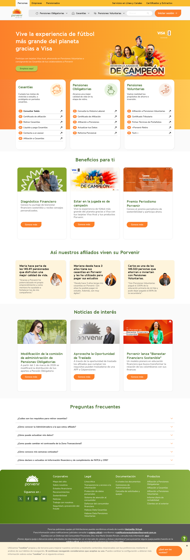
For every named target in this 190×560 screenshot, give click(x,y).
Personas (23, 3)
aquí (147, 535)
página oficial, (73, 541)
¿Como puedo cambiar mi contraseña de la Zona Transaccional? (50, 443)
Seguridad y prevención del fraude (66, 507)
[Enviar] (148, 13)
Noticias (57, 499)
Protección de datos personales (94, 492)
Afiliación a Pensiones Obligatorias (158, 483)
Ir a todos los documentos (128, 481)
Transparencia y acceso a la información (97, 486)
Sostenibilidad (60, 495)
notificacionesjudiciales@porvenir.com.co (136, 532)
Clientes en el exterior (158, 503)
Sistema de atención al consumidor (95, 499)
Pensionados (53, 3)
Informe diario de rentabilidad (155, 499)
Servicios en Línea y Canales (127, 3)
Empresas (37, 3)
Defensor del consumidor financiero (96, 505)
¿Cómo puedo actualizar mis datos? (35, 435)
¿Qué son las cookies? (165, 551)
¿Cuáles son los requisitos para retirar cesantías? (42, 418)
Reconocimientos (61, 492)
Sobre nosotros (60, 485)
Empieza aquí (26, 68)
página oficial (95, 532)
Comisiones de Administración (123, 486)
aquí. (121, 541)
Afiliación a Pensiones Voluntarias (158, 492)
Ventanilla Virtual (133, 529)
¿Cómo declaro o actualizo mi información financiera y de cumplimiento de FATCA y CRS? (63, 460)
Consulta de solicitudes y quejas (128, 492)
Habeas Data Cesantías (95, 509)
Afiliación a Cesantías (157, 487)
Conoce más (31, 224)
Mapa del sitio (60, 481)
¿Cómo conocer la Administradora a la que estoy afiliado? (47, 426)
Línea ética (89, 481)
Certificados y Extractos (159, 3)
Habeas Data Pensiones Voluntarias (96, 515)
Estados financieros (62, 488)
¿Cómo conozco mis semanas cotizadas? (38, 451)
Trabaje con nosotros (63, 502)
